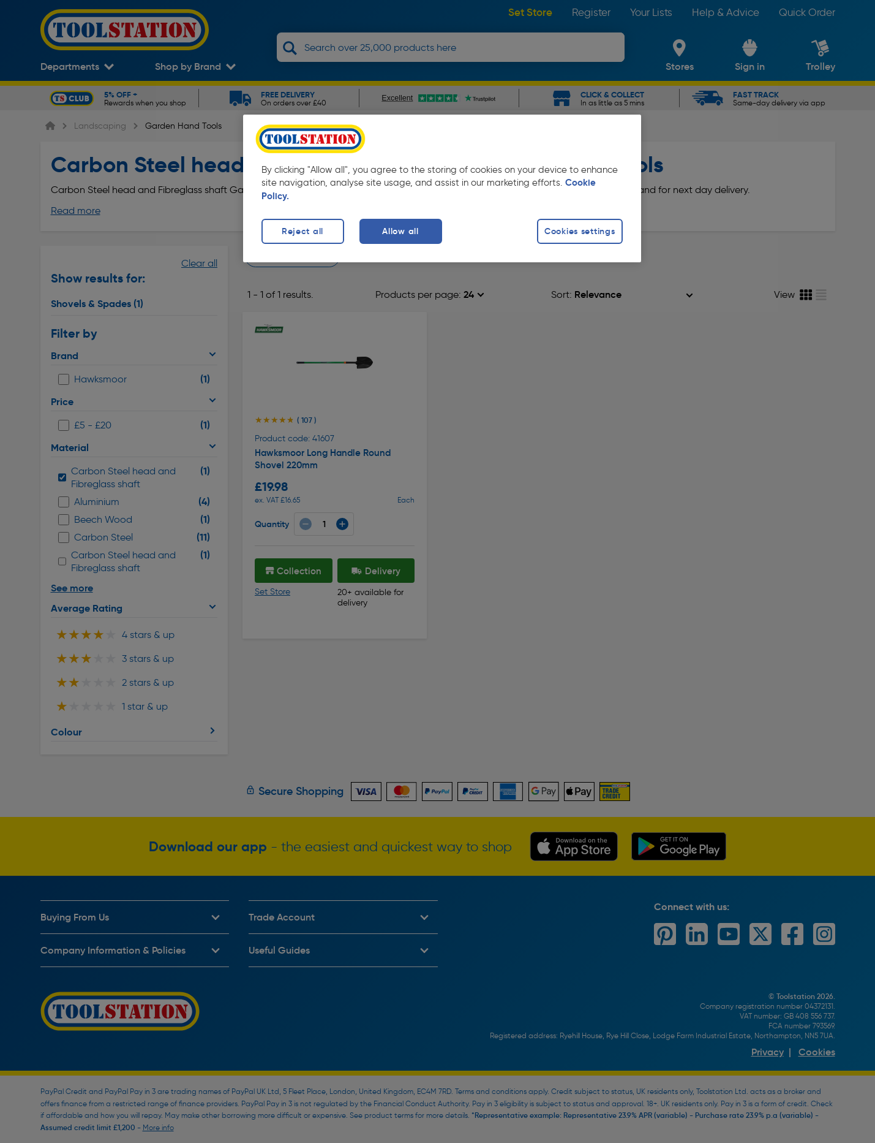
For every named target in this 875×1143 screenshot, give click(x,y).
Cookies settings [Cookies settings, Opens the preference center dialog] (579, 231)
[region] (442, 188)
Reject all (302, 231)
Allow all (400, 231)
